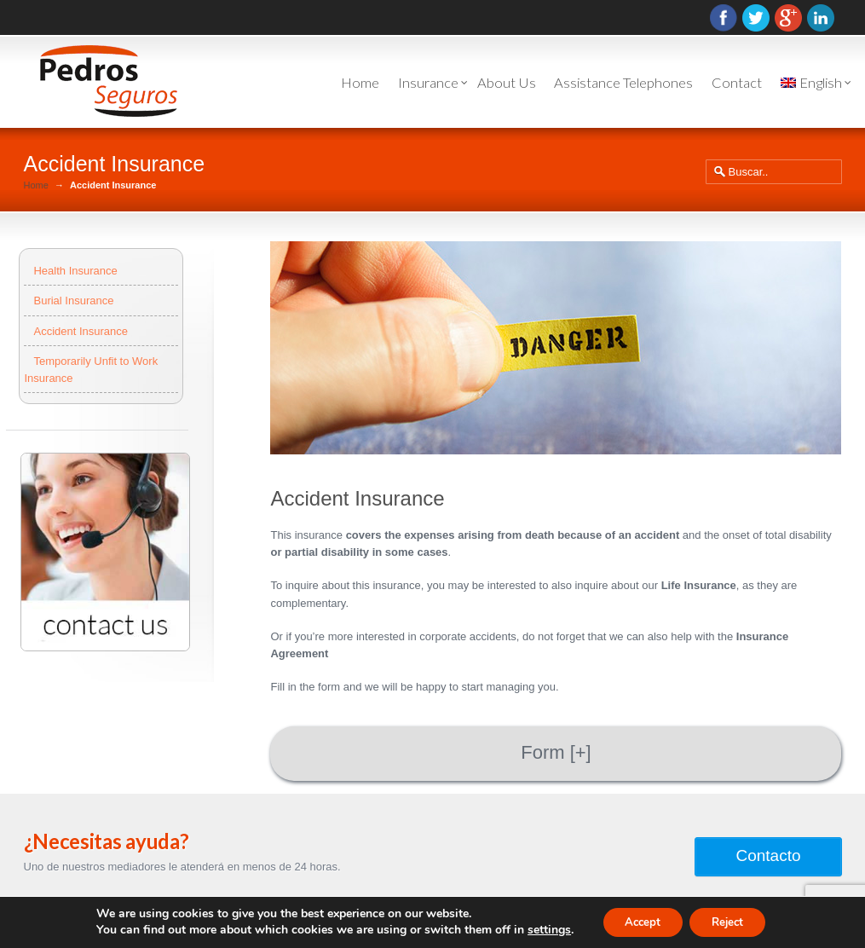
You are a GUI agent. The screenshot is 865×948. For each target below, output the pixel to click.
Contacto (767, 855)
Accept (638, 921)
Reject (732, 921)
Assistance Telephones (623, 82)
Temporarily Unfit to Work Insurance (91, 369)
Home (360, 82)
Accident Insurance (80, 331)
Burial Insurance (73, 300)
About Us (506, 82)
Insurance (428, 82)
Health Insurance (75, 270)
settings (540, 929)
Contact (737, 82)
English (811, 82)
